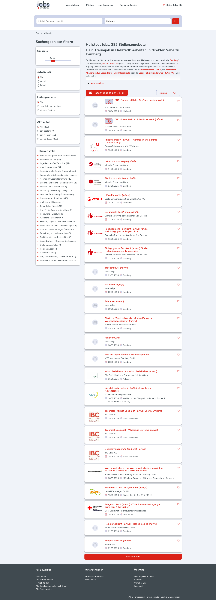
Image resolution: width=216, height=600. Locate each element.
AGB (131, 597)
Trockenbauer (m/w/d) (116, 267)
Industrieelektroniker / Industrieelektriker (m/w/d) (131, 371)
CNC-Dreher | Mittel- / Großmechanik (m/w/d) (139, 100)
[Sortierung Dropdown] (176, 92)
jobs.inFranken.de (110, 63)
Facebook (138, 586)
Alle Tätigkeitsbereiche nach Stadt (51, 586)
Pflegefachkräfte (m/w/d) (118, 540)
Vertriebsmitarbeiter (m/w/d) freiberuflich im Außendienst (128, 390)
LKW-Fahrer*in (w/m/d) (117, 195)
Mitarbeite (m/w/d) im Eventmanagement (127, 354)
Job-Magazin (107, 5)
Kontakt (137, 579)
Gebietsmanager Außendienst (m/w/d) (125, 449)
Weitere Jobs (133, 556)
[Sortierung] (164, 92)
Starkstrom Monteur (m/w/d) (120, 178)
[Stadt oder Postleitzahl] (138, 21)
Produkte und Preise (94, 576)
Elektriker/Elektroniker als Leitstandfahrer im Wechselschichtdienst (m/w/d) (129, 320)
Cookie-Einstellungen (170, 597)
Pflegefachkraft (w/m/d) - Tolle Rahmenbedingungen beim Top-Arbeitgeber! (133, 506)
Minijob (90, 5)
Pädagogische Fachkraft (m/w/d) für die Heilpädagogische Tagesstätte (126, 230)
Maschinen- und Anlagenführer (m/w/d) (126, 487)
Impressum (140, 597)
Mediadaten (90, 579)
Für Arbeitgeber (130, 5)
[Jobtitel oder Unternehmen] (69, 21)
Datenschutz (153, 597)
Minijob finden (42, 582)
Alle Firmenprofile (44, 589)
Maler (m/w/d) (112, 337)
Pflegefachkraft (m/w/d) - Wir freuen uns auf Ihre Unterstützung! (131, 141)
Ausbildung (74, 5)
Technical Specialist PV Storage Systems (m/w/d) (131, 430)
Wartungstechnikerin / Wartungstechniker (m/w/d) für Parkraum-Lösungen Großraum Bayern (134, 469)
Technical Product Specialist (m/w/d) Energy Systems (133, 411)
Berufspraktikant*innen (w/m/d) (122, 212)
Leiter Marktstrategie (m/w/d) (120, 161)
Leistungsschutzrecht (144, 576)
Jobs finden (41, 576)
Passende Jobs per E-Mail (106, 93)
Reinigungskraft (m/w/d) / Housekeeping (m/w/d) (131, 524)
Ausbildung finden (44, 579)
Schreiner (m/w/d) (114, 301)
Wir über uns (140, 582)
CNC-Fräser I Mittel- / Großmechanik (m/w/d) (138, 119)
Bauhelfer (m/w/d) (114, 284)
